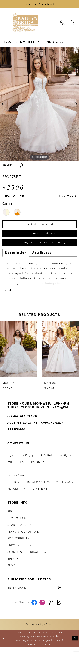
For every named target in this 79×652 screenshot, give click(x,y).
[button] (7, 24)
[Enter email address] (37, 592)
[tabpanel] (39, 105)
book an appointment (39, 235)
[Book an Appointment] (39, 4)
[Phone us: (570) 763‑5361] (62, 23)
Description (16, 256)
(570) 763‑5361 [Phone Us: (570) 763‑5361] (18, 479)
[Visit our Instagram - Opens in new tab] (43, 608)
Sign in (13, 563)
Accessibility (18, 542)
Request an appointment (27, 493)
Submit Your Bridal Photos (29, 556)
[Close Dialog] (4, 644)
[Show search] (72, 23)
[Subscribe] (64, 592)
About (12, 515)
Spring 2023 (52, 43)
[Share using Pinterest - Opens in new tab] (21, 166)
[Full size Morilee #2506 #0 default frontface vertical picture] (39, 105)
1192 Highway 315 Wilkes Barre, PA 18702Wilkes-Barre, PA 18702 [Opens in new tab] (39, 463)
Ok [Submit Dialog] (75, 643)
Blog (11, 569)
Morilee (27, 43)
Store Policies (19, 529)
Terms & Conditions (23, 536)
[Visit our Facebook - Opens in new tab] (34, 608)
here (49, 649)
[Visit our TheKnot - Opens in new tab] (61, 608)
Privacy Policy (19, 549)
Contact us (16, 522)
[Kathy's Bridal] (25, 23)
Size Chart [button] (66, 197)
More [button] (9, 294)
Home (9, 43)
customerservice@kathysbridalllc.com (40, 486)
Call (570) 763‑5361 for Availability (40, 246)
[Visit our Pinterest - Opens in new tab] (52, 608)
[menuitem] (7, 24)
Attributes (42, 256)
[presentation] (18, 353)
